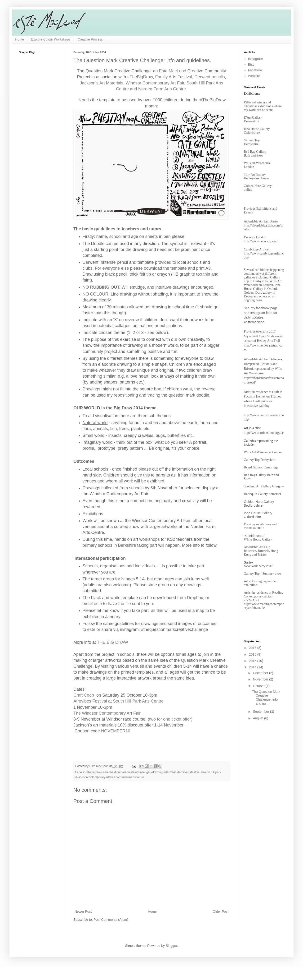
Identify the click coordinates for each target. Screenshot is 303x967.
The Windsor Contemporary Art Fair (107, 713)
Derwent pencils (210, 76)
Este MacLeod (172, 71)
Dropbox (195, 597)
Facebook (255, 70)
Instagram (255, 59)
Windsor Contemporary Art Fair (155, 83)
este (98, 603)
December (261, 673)
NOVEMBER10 (115, 731)
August (258, 718)
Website (254, 76)
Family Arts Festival (173, 76)
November (261, 679)
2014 (253, 667)
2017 (253, 648)
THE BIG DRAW (112, 642)
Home (19, 39)
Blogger (171, 946)
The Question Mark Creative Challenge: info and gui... (266, 697)
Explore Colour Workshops (50, 39)
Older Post (220, 911)
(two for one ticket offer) (170, 719)
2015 (253, 661)
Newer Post (83, 911)
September (261, 711)
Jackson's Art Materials (101, 83)
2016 (253, 654)
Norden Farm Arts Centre (162, 89)
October (259, 686)
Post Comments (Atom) (111, 919)
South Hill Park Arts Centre (138, 701)
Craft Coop (83, 695)
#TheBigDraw (140, 76)
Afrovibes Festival (90, 701)
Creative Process (90, 39)
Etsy (251, 64)
